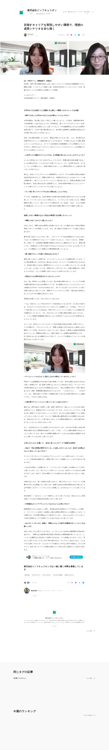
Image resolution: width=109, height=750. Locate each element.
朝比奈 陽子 (31, 34)
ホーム (65, 11)
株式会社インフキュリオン (42, 10)
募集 (92, 11)
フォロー (31, 13)
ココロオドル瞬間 (58, 575)
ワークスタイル (46, 575)
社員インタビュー (69, 575)
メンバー (80, 11)
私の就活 (27, 575)
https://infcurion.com (40, 13)
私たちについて (72, 11)
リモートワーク (36, 575)
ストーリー (87, 11)
